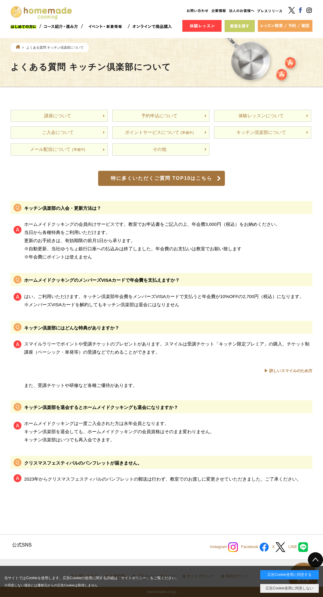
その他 (159, 149)
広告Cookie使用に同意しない (289, 588)
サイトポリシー (133, 578)
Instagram (224, 547)
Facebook (255, 547)
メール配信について (57, 149)
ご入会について (58, 132)
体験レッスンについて (261, 115)
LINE (298, 547)
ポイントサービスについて (159, 132)
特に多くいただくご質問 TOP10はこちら (162, 178)
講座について (57, 115)
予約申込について (159, 115)
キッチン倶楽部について (261, 132)
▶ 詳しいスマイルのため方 (288, 370)
